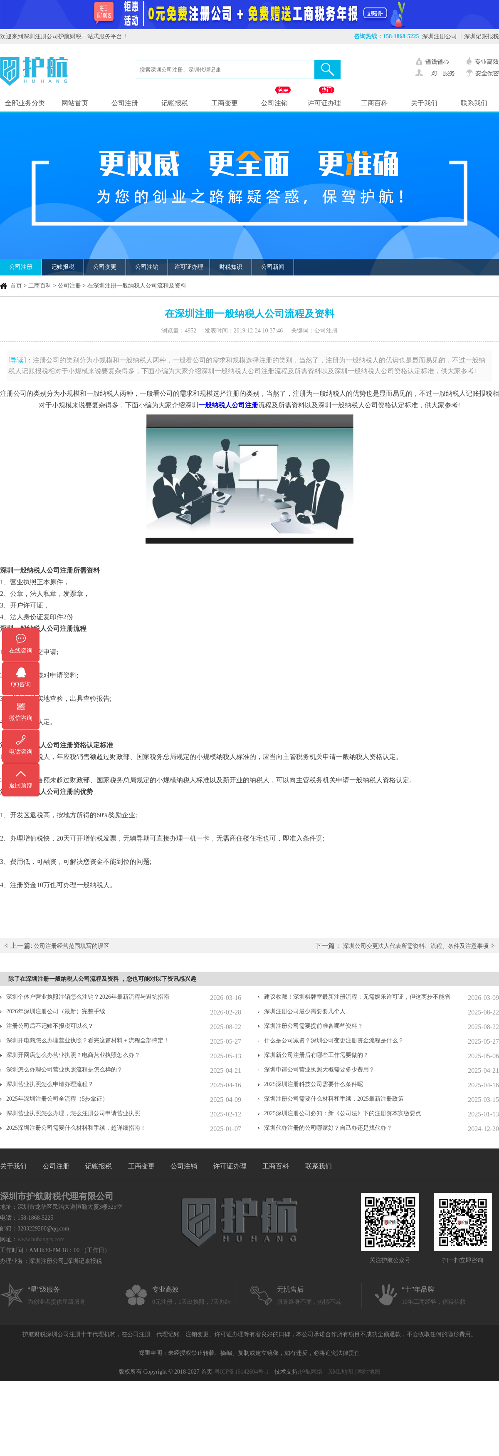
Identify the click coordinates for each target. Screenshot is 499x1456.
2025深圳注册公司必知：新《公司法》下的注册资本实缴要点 (342, 1113)
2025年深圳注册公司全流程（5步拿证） (57, 1099)
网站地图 (368, 1372)
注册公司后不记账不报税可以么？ (50, 1026)
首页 (16, 286)
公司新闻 (272, 267)
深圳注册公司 (439, 36)
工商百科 (374, 103)
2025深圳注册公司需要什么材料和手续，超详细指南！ (76, 1128)
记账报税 (174, 103)
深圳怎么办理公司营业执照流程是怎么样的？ (64, 1070)
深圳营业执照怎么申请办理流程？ (50, 1084)
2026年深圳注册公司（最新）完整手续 (55, 1011)
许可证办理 (324, 103)
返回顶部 (20, 785)
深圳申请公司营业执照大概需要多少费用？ (319, 1070)
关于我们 (424, 103)
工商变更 (224, 103)
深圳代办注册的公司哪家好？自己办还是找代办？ (328, 1128)
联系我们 (474, 103)
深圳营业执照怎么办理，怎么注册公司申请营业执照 (73, 1113)
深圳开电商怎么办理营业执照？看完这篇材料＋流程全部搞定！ (87, 1040)
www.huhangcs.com (40, 1239)
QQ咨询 (21, 684)
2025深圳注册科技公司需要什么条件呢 (313, 1084)
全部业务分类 (25, 103)
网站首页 (75, 103)
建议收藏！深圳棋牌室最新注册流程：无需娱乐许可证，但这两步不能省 (357, 997)
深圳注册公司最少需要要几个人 (305, 1011)
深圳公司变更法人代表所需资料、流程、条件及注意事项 (416, 946)
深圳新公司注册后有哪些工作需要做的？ (316, 1055)
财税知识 (230, 267)
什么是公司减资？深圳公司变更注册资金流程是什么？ (334, 1040)
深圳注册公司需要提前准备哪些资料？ (313, 1026)
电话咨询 (20, 752)
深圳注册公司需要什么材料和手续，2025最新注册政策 (334, 1099)
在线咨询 (20, 650)
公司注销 (274, 103)
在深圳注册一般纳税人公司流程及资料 (136, 286)
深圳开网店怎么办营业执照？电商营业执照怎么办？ (73, 1055)
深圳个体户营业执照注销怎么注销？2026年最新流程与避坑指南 (87, 997)
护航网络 (311, 1372)
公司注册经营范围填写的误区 (71, 946)
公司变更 (104, 267)
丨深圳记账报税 (478, 36)
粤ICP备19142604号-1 (241, 1372)
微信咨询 (20, 718)
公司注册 (124, 103)
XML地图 (341, 1372)
